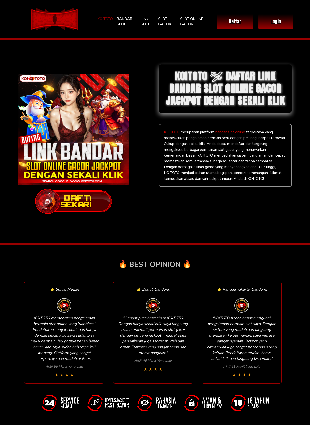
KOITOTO (105, 18)
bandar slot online (230, 132)
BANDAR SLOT (124, 21)
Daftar (235, 21)
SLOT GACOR (164, 21)
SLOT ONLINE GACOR (191, 21)
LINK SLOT (145, 21)
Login (275, 21)
